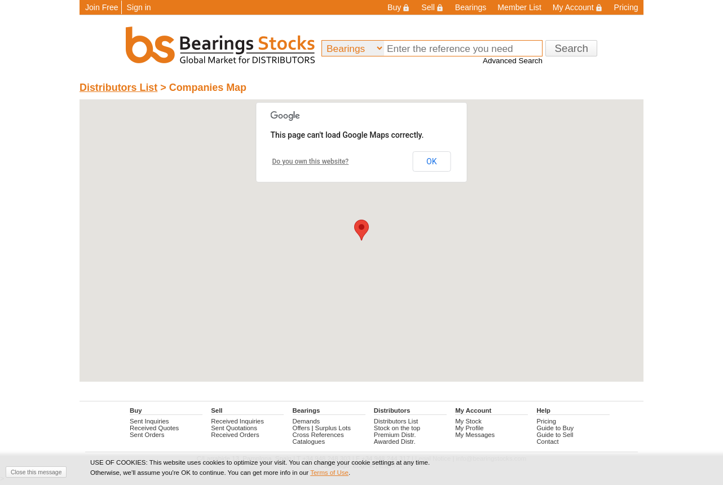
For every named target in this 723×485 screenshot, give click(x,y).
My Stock (468, 421)
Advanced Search (513, 60)
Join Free (101, 7)
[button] (361, 230)
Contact (547, 441)
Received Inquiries (237, 421)
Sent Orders (147, 434)
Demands (306, 421)
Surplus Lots (333, 428)
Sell (432, 7)
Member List (519, 7)
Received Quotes (154, 428)
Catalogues (309, 441)
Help (543, 410)
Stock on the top (397, 428)
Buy (398, 7)
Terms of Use (329, 472)
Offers (301, 428)
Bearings (471, 7)
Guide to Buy (555, 428)
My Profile (469, 428)
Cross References (318, 434)
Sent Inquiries (149, 421)
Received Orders (235, 434)
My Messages (475, 434)
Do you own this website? (310, 161)
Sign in (139, 7)
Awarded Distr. (395, 441)
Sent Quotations (234, 428)
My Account (578, 7)
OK (431, 161)
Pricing (626, 7)
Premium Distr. (395, 434)
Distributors (392, 410)
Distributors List (118, 87)
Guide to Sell (554, 434)
